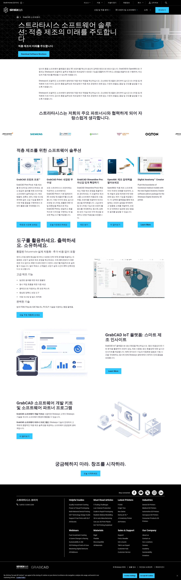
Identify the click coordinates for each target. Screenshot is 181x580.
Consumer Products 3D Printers (150, 519)
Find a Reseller (123, 538)
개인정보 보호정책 (145, 567)
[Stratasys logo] (13, 10)
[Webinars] (80, 531)
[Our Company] (153, 531)
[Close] (177, 575)
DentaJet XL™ (123, 515)
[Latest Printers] (129, 500)
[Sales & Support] (129, 531)
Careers (145, 545)
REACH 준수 (160, 567)
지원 (98, 3)
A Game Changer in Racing (78, 538)
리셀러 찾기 (112, 3)
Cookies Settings (130, 576)
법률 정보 (132, 567)
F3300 (120, 505)
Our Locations (147, 542)
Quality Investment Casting (78, 505)
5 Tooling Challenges (101, 505)
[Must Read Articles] (105, 500)
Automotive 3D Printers (150, 511)
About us (145, 535)
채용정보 (126, 3)
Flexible (96, 538)
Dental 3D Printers (148, 505)
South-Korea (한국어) (13, 3)
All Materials (98, 545)
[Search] (166, 2)
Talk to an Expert (124, 545)
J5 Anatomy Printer (125, 518)
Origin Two (122, 508)
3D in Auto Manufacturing (103, 518)
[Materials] (105, 531)
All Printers (122, 522)
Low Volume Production (102, 508)
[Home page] (20, 17)
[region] (90, 576)
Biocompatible (99, 542)
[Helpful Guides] (80, 500)
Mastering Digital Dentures (78, 549)
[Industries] (153, 500)
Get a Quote (122, 542)
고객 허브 (153, 3)
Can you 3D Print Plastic (102, 522)
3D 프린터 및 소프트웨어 (125, 10)
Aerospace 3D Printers (150, 515)
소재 (146, 10)
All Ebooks (72, 522)
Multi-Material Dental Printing (79, 511)
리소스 (86, 3)
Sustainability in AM (76, 542)
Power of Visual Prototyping (79, 508)
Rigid (95, 535)
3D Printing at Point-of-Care (79, 545)
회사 (139, 3)
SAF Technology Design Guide (79, 515)
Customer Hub (123, 549)
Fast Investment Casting (78, 535)
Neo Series (121, 511)
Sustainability (147, 552)
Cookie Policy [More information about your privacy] (20, 577)
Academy (145, 549)
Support (121, 535)
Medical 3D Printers (149, 508)
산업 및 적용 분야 (101, 10)
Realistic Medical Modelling (103, 515)
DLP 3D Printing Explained (103, 525)
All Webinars (73, 552)
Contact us (146, 538)
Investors (145, 555)
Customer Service (124, 552)
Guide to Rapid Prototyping (103, 511)
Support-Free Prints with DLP (79, 518)
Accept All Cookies (146, 576)
